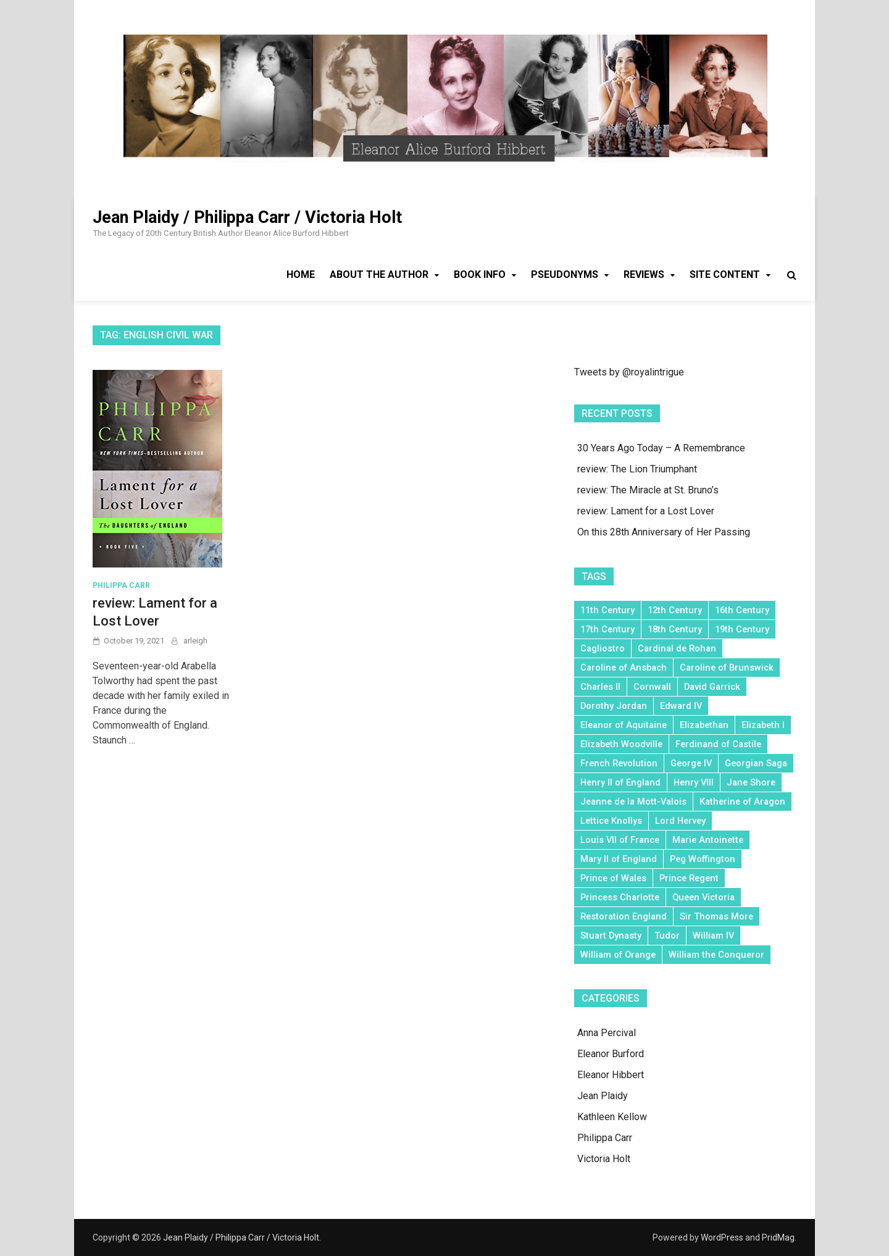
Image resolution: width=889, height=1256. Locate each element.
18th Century (675, 629)
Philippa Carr (121, 585)
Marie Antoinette (707, 839)
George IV (691, 763)
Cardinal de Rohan (677, 648)
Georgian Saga (756, 763)
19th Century (742, 629)
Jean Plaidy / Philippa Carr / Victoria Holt (247, 217)
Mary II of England (618, 859)
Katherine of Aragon (742, 801)
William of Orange (618, 954)
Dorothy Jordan (613, 705)
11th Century (607, 610)
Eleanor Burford (610, 1054)
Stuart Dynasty (610, 935)
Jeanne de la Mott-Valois (633, 801)
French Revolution (618, 763)
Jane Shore (751, 782)
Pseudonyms (564, 274)
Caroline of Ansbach (623, 667)
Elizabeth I (763, 725)
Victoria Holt (603, 1159)
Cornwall (652, 686)
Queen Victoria (703, 897)
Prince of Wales (613, 878)
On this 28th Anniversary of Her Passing (663, 532)
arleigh (195, 640)
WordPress (722, 1237)
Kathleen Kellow (612, 1117)
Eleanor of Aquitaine (623, 725)
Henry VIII (694, 782)
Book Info (480, 274)
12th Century (675, 610)
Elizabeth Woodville (621, 744)
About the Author (379, 274)
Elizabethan (704, 725)
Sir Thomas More (716, 916)
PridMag (778, 1237)
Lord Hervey (680, 820)
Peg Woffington (702, 859)
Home (300, 274)
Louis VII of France (619, 839)
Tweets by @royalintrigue (629, 372)
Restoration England (623, 916)
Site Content (725, 274)
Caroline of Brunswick (727, 667)
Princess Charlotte (619, 897)
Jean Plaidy (602, 1096)
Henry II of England (620, 782)
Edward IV (681, 705)
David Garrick (712, 686)
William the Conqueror (716, 954)
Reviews (644, 274)
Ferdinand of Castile (718, 744)
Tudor (667, 935)
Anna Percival (606, 1033)
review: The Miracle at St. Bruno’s (648, 490)
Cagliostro (602, 648)
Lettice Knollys (611, 820)
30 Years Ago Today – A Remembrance (661, 448)
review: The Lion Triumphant (637, 469)
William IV (713, 935)
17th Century (607, 629)
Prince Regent (689, 878)
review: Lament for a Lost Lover (645, 511)
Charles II (600, 686)
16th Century (742, 610)
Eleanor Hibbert (610, 1075)
